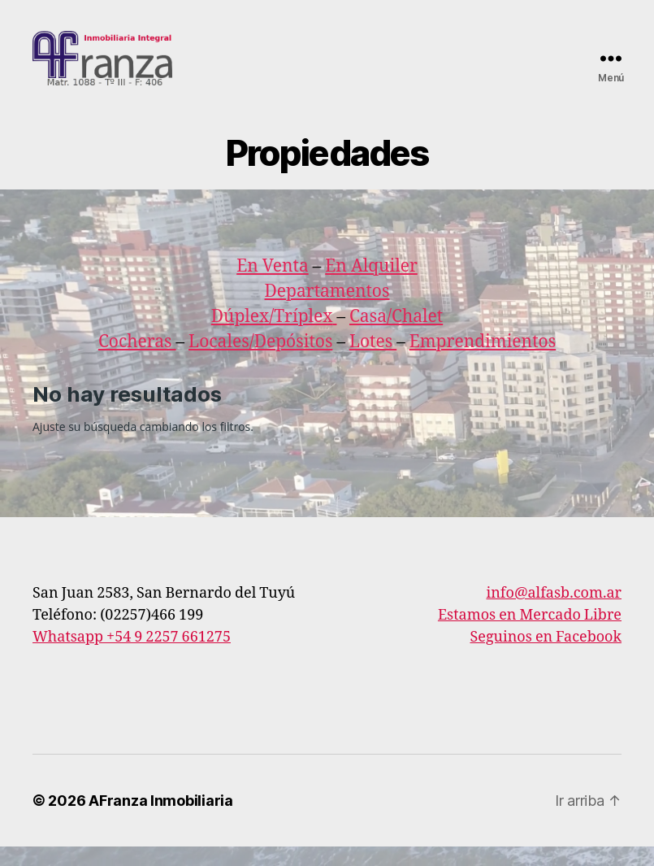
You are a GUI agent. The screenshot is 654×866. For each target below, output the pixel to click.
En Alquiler (371, 285)
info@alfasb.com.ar (554, 612)
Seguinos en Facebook (546, 656)
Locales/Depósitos (260, 361)
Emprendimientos (482, 361)
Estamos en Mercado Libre (530, 634)
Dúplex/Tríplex (272, 335)
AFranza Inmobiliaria (161, 820)
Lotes (372, 361)
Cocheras (137, 361)
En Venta (272, 285)
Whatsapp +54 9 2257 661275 (131, 656)
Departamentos (327, 310)
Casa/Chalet (396, 335)
